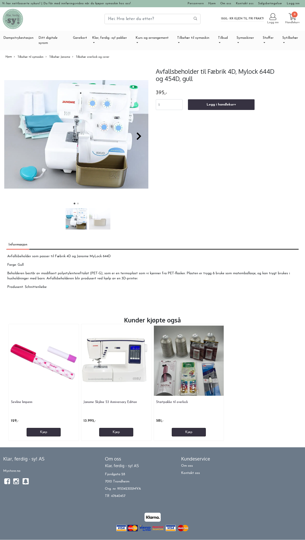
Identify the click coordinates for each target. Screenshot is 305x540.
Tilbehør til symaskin (193, 38)
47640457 (118, 496)
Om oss (225, 3)
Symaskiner (245, 38)
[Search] (152, 19)
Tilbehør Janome (58, 57)
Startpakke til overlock (172, 402)
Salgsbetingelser (270, 3)
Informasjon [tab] (18, 244)
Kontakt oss (245, 3)
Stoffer (268, 38)
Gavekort (80, 38)
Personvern (196, 3)
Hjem (212, 3)
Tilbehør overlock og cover (90, 57)
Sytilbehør (290, 38)
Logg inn (293, 3)
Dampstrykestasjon (18, 38)
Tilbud (223, 38)
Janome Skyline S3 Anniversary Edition (110, 402)
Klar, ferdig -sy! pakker (109, 38)
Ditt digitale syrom (48, 40)
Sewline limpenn (21, 402)
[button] (74, 203)
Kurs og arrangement (152, 38)
